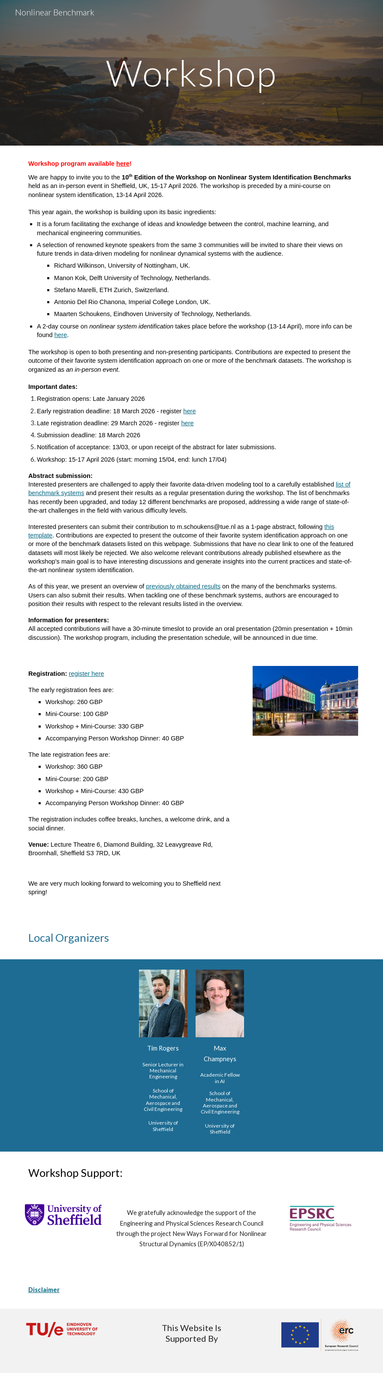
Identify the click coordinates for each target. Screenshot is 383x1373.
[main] (191, 72)
